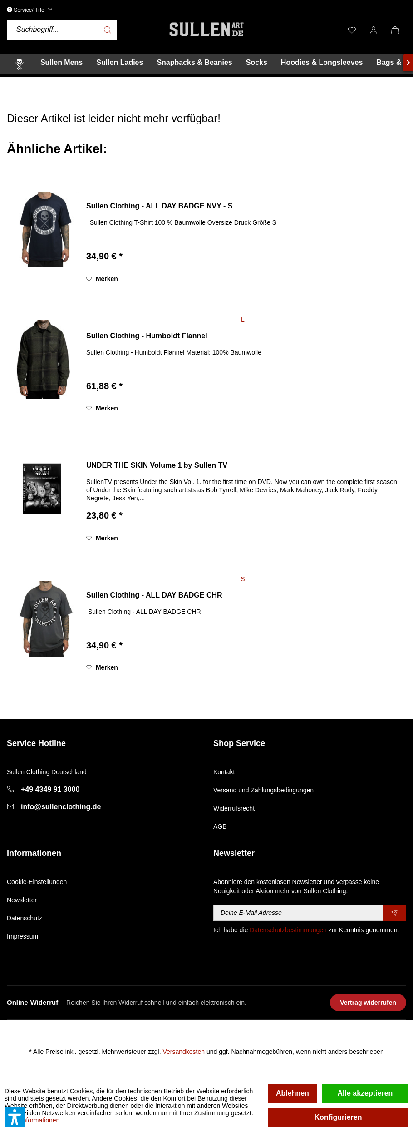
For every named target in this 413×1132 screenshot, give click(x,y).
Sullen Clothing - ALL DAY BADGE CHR (154, 595)
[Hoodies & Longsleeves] (322, 62)
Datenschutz (24, 918)
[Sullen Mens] (61, 62)
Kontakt (224, 772)
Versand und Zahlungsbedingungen (263, 790)
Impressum (22, 936)
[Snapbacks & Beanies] (194, 62)
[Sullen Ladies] (119, 62)
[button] (15, 1117)
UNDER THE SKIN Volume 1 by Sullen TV (156, 465)
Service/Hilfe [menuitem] (26, 10)
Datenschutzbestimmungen (288, 930)
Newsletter (22, 900)
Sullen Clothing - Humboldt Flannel (146, 336)
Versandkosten (183, 1051)
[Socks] (256, 62)
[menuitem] (85, 30)
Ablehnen (292, 1093)
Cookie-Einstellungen (37, 881)
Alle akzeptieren (365, 1093)
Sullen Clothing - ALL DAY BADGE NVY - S (159, 206)
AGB (220, 826)
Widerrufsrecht (234, 808)
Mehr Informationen (32, 1120)
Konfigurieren (338, 1117)
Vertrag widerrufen (368, 1002)
